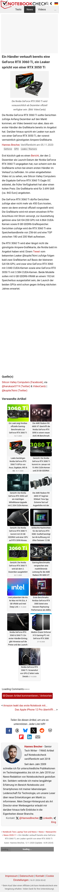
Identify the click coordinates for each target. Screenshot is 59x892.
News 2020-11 (10, 835)
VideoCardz (39, 386)
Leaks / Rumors (29, 149)
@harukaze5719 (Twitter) (16, 386)
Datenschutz (27, 875)
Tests (18, 9)
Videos (42, 9)
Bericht (35, 155)
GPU (16, 149)
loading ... (5, 849)
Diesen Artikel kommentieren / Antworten (27, 695)
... (55, 9)
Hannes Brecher (11, 144)
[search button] (47, 3)
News (30, 9)
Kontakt (40, 875)
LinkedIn (46, 818)
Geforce (8, 149)
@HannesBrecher (27, 818)
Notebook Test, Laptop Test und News (20, 832)
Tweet (36, 251)
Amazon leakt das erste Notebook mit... (24, 705)
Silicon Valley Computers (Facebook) (22, 382)
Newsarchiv (51, 832)
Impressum (11, 875)
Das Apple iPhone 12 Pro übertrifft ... (36, 709)
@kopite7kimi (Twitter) (14, 390)
